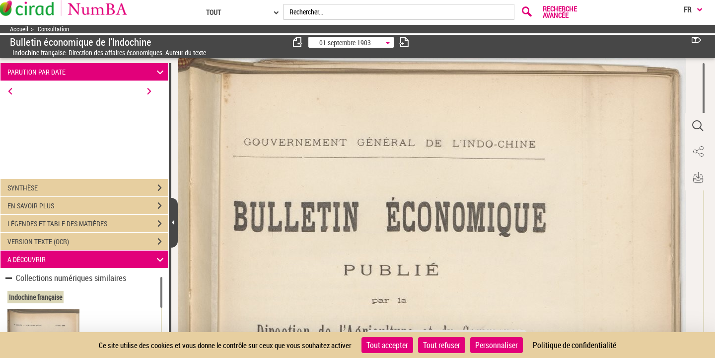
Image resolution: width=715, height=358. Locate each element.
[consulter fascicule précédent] (297, 42)
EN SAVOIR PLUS (87, 206)
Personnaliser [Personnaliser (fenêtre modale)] (496, 345)
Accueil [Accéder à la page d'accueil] (19, 29)
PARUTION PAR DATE (87, 72)
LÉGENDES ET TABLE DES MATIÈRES (87, 224)
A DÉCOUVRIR (87, 259)
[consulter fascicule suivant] (404, 42)
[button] (697, 126)
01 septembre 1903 (345, 42)
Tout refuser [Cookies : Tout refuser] (441, 345)
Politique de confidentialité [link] (574, 345)
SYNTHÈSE (87, 188)
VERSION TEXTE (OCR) (87, 242)
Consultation (53, 29)
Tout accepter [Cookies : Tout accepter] (387, 345)
